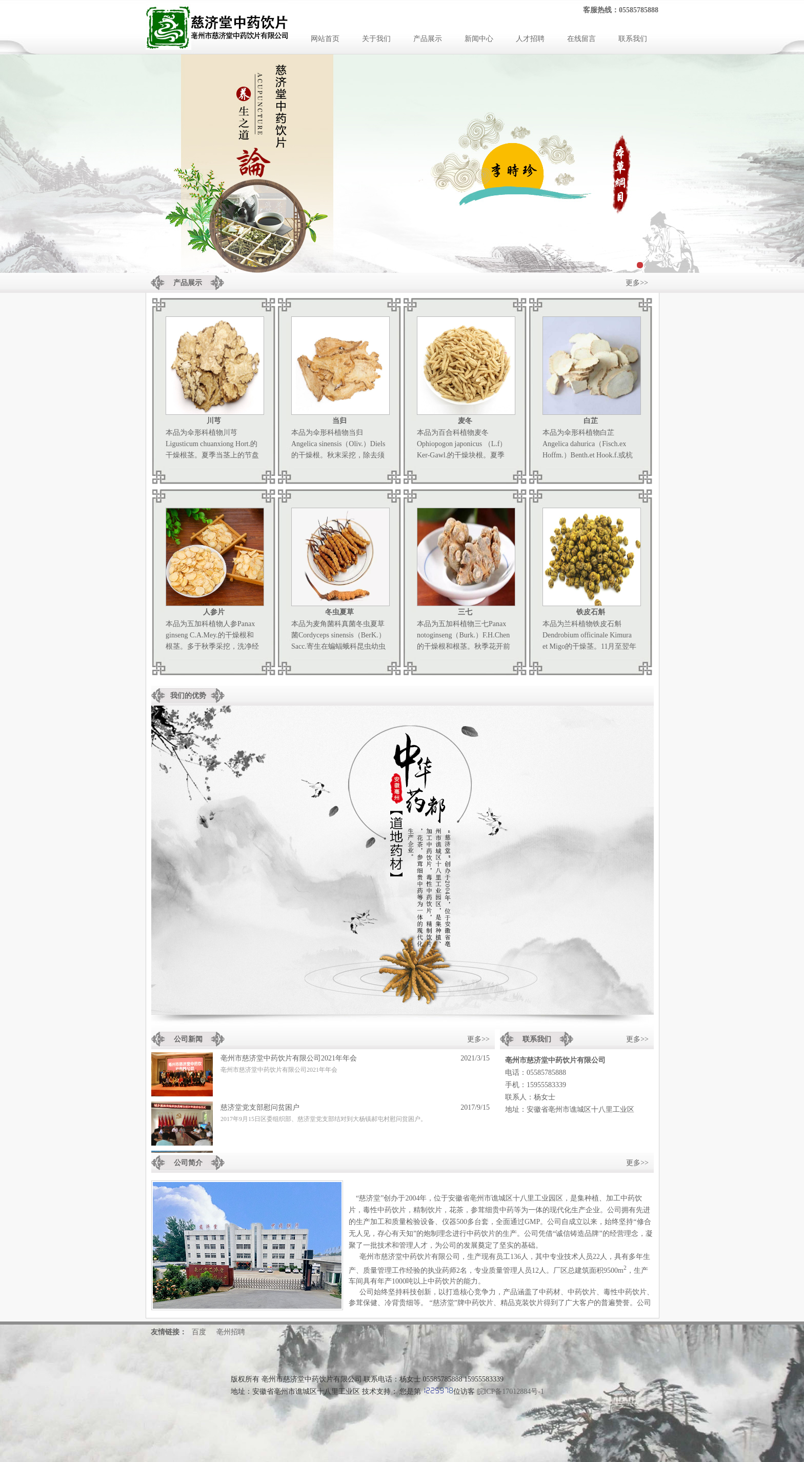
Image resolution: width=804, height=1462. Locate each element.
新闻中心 (479, 39)
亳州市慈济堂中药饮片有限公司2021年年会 (288, 1060)
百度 (199, 1332)
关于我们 (376, 39)
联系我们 (632, 39)
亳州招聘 (230, 1332)
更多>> (637, 283)
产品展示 (427, 39)
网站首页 (325, 39)
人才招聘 (530, 39)
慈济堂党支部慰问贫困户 (259, 1109)
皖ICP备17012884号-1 (510, 1391)
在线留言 (581, 39)
